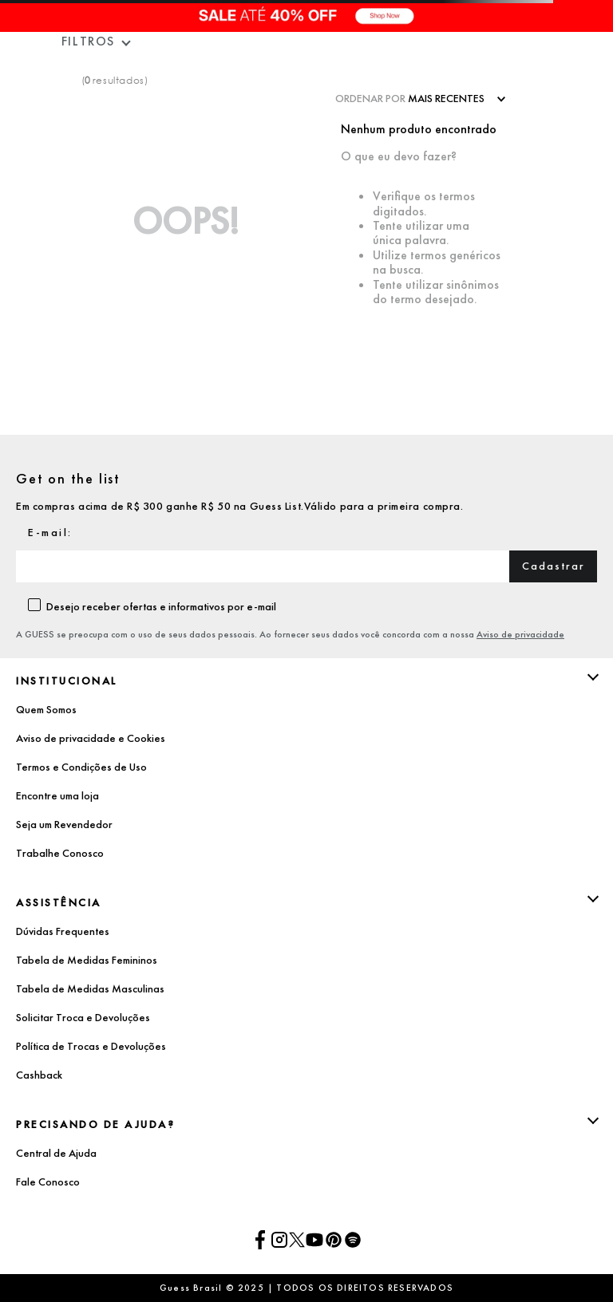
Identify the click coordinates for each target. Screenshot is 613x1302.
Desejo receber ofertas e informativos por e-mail (161, 606)
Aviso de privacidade (520, 634)
